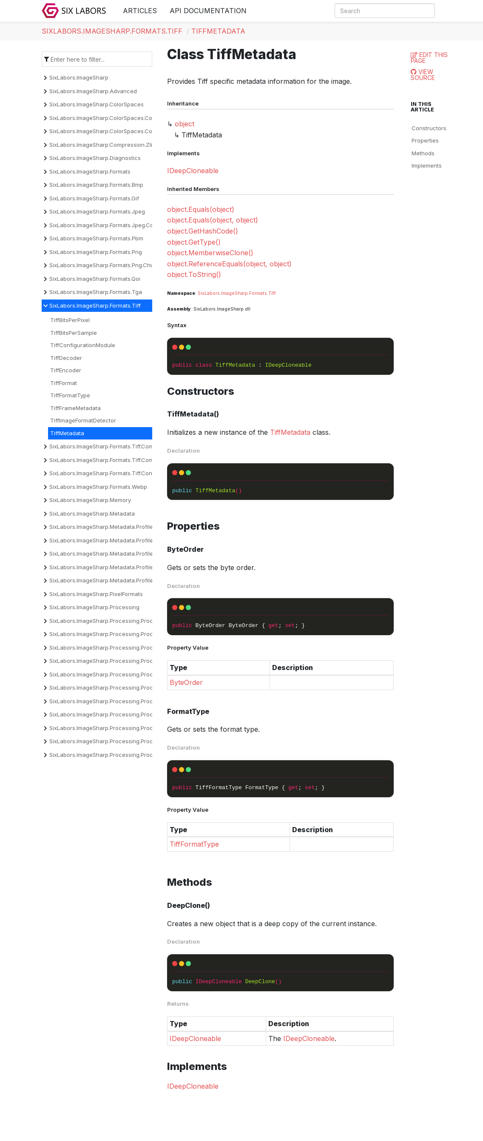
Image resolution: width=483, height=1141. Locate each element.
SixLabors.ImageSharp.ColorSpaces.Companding (114, 117)
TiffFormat (63, 382)
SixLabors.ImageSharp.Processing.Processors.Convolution (126, 647)
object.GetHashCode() (202, 231)
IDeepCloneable (193, 170)
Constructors (429, 128)
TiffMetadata (218, 31)
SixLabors (209, 293)
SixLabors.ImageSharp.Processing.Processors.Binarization (126, 633)
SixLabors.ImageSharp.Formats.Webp (98, 486)
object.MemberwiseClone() (210, 252)
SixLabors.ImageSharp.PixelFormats (96, 593)
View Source (423, 74)
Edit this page (429, 57)
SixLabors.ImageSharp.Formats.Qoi (94, 278)
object (184, 124)
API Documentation (208, 10)
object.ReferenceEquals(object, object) (229, 264)
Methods (423, 153)
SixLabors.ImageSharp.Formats (90, 171)
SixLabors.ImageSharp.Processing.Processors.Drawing (121, 674)
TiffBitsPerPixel (70, 320)
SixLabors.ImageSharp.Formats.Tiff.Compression (112, 446)
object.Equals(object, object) (212, 220)
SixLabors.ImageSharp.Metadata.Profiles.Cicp (109, 526)
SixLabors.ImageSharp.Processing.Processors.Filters (118, 701)
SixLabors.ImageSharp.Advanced (93, 91)
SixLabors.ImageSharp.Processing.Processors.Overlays (122, 728)
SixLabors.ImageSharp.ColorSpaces (96, 104)
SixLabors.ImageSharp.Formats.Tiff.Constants (108, 473)
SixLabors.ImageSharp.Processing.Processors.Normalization (128, 714)
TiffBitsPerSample (73, 332)
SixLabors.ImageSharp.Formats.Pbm (96, 238)
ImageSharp (234, 293)
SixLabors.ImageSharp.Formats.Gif (94, 198)
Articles (140, 10)
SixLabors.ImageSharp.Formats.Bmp (96, 184)
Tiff (272, 293)
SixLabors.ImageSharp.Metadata (92, 513)
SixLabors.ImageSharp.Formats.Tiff (112, 31)
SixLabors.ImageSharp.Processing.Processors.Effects (119, 687)
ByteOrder (186, 682)
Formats (258, 293)
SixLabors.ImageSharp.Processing (94, 607)
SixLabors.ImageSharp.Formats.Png (95, 251)
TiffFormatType (70, 395)
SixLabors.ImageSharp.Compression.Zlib (102, 144)
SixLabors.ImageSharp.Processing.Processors (110, 620)
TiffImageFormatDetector (83, 420)
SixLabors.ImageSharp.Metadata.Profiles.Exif (108, 540)
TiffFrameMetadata (75, 408)
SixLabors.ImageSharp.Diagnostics (95, 157)
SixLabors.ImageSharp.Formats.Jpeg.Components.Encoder (126, 225)
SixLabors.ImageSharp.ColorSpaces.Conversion (112, 131)
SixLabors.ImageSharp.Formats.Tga (95, 291)
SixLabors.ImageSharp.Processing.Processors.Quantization (127, 741)
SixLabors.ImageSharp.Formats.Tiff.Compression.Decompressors (134, 459)
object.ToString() (194, 274)
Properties (425, 140)
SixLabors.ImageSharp (78, 77)
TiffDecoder (66, 357)
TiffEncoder (65, 370)
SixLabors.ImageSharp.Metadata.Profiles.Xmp (109, 580)
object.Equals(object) (200, 209)
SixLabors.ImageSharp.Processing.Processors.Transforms (126, 754)
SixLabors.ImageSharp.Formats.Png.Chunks (106, 265)
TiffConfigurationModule (82, 345)
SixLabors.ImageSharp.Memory (90, 499)
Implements (427, 165)
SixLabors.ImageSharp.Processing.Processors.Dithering (122, 660)
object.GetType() (194, 242)
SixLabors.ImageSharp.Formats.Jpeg (97, 211)
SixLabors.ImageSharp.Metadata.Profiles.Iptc (108, 567)
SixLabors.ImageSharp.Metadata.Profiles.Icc (107, 553)
